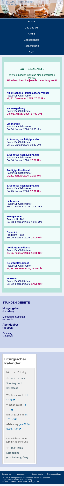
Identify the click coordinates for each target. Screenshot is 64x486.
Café (31, 52)
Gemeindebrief (37, 474)
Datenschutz (6, 474)
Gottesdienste (31, 39)
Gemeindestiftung (54, 474)
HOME (31, 21)
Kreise (31, 33)
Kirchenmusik (31, 46)
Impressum (21, 474)
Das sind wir (31, 27)
